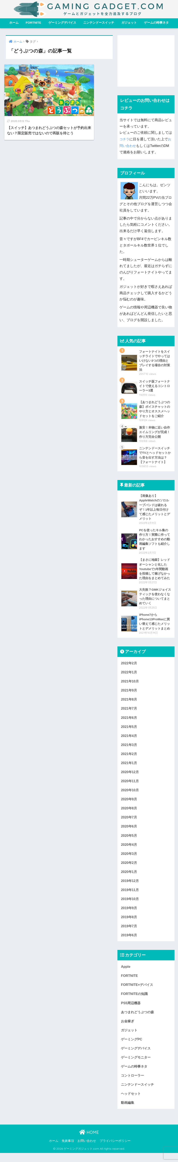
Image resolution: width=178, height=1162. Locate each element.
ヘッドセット (131, 1102)
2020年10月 (130, 795)
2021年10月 (130, 684)
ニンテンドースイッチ (98, 22)
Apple (126, 973)
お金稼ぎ (128, 1029)
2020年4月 (129, 850)
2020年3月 (129, 859)
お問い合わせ (86, 1150)
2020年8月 (129, 813)
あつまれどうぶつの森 (138, 1019)
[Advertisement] (145, 61)
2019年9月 (129, 914)
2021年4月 (129, 739)
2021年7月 (129, 712)
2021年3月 (129, 749)
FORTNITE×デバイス (137, 992)
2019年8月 (129, 924)
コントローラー (133, 1084)
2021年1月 (129, 767)
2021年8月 (129, 703)
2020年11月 (130, 786)
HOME (89, 1141)
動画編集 (128, 1111)
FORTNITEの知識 (135, 1001)
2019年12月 (130, 887)
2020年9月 (129, 804)
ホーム (14, 22)
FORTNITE (33, 22)
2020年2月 (129, 868)
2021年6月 (129, 721)
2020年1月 (129, 878)
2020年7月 (129, 822)
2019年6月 (129, 942)
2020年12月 (130, 776)
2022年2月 (129, 666)
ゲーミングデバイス (62, 22)
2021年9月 (129, 694)
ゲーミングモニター (136, 1065)
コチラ (124, 139)
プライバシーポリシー (115, 1150)
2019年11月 (130, 896)
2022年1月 (129, 675)
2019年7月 (129, 933)
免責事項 (68, 1150)
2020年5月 (129, 841)
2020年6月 (129, 831)
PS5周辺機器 (131, 1010)
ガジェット (129, 22)
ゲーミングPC (132, 1047)
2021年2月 (129, 758)
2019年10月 (130, 905)
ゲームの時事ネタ (156, 22)
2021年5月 (129, 730)
